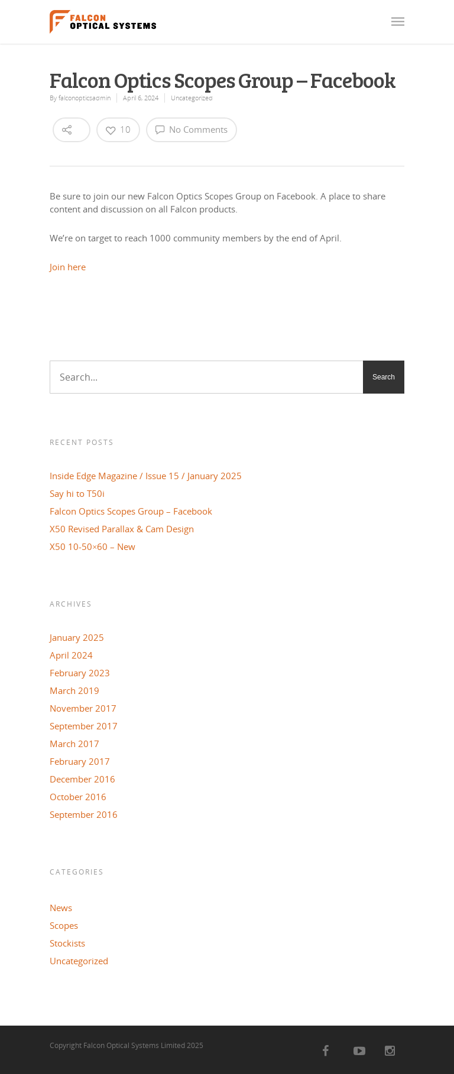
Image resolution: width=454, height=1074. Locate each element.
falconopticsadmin (85, 97)
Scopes (64, 925)
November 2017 (83, 708)
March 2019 (74, 690)
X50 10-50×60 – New (92, 546)
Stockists (67, 943)
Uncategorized (192, 97)
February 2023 (80, 673)
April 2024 (71, 655)
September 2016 (84, 814)
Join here (68, 267)
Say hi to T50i (77, 493)
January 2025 (77, 637)
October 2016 (78, 797)
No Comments (191, 129)
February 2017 (80, 761)
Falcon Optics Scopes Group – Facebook (131, 511)
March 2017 (74, 743)
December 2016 (82, 779)
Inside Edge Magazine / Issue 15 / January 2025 (146, 476)
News (61, 907)
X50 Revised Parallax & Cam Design (122, 529)
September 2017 (84, 726)
